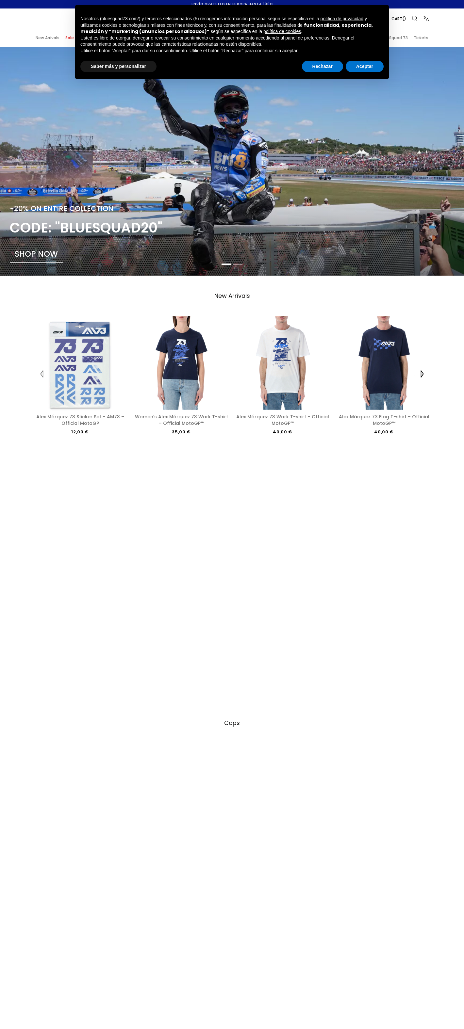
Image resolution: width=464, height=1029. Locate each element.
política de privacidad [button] (342, 18)
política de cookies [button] (282, 31)
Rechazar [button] (322, 66)
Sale (69, 37)
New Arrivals (47, 37)
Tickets (421, 37)
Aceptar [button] (364, 66)
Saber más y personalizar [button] (118, 66)
